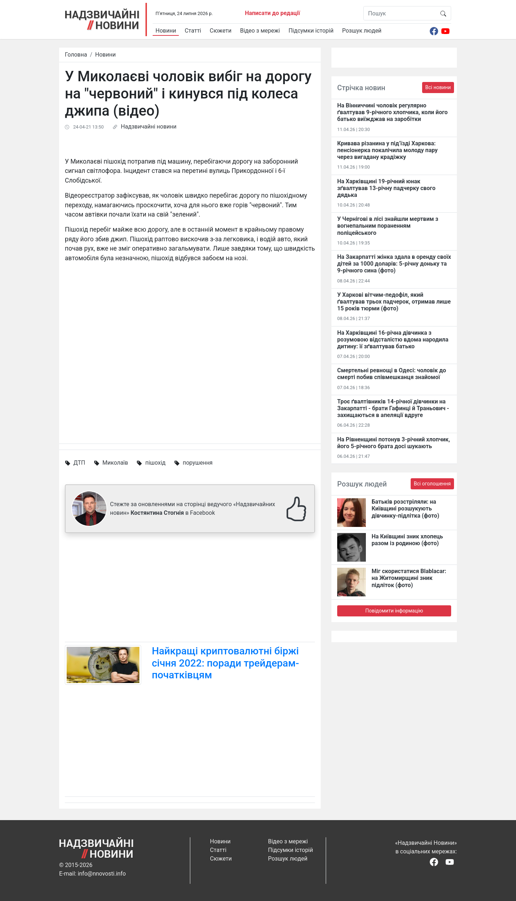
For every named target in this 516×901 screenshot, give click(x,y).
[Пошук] (400, 13)
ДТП (79, 462)
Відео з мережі (260, 30)
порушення (198, 462)
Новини (166, 30)
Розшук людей (362, 30)
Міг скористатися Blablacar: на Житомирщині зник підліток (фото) (409, 578)
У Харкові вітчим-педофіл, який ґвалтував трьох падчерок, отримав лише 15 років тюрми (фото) (394, 301)
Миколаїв (115, 462)
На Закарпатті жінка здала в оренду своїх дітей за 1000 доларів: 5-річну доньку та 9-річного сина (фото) (394, 263)
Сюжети (220, 30)
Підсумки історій (311, 30)
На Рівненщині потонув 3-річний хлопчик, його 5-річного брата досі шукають (393, 443)
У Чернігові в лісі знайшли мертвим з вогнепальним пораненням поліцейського (387, 225)
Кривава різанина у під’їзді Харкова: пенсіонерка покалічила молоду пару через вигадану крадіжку (387, 150)
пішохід (155, 462)
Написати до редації (272, 13)
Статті (193, 30)
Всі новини (438, 87)
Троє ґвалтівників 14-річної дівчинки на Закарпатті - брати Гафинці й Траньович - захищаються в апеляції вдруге (393, 408)
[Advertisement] (190, 589)
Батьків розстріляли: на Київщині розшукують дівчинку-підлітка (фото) (405, 508)
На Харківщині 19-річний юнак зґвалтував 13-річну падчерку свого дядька (386, 188)
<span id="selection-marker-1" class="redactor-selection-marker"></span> (190, 349)
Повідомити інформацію (394, 611)
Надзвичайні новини (148, 126)
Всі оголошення (432, 483)
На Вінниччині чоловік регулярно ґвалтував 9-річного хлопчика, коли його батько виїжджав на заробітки (392, 112)
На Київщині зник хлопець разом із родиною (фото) (407, 540)
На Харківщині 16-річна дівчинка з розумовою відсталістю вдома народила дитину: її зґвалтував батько (392, 339)
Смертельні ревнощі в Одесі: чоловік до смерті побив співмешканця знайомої (391, 374)
